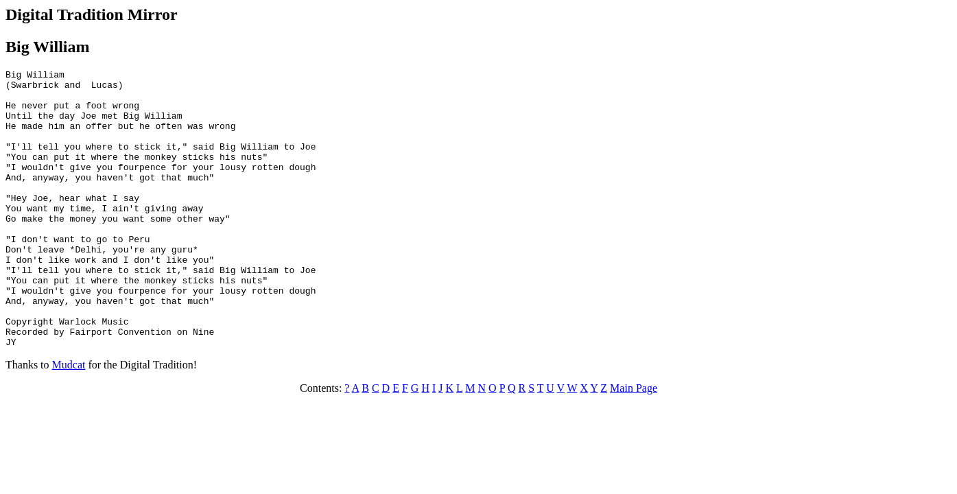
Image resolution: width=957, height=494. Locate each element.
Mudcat (69, 420)
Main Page (633, 443)
